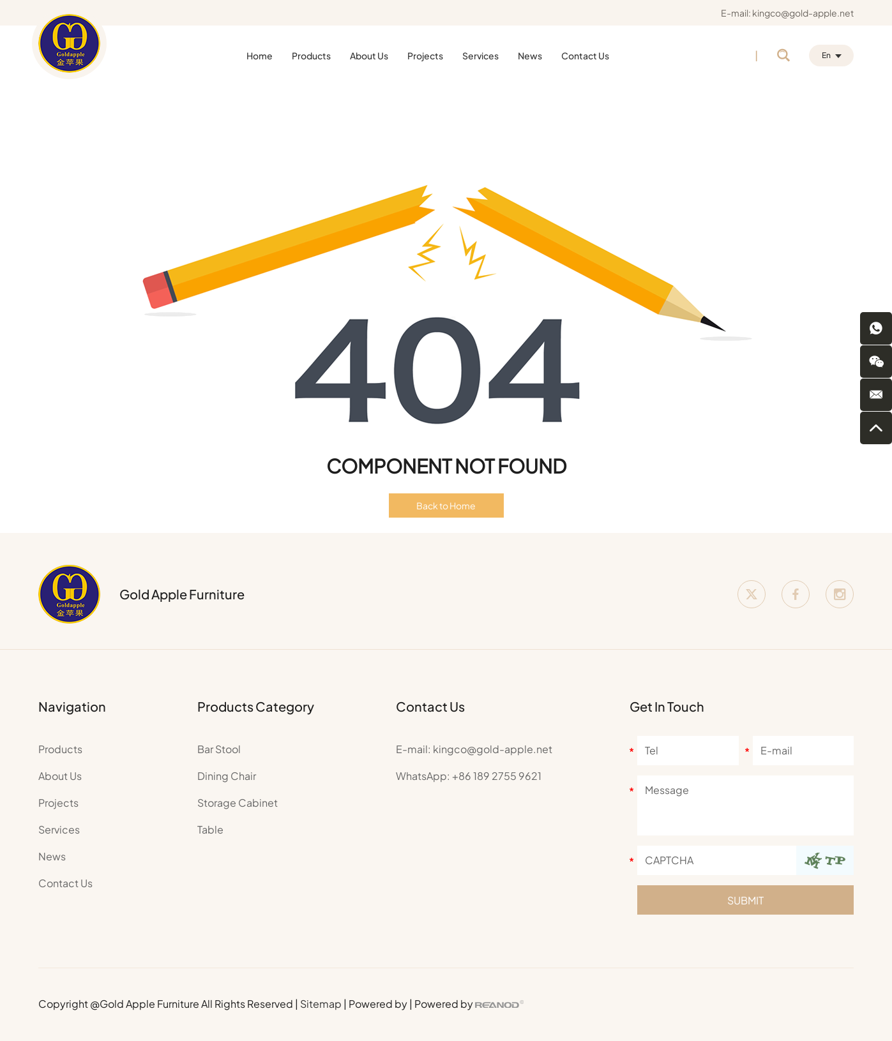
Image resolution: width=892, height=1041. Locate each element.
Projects (425, 55)
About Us (369, 55)
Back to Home (446, 505)
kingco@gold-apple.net (803, 13)
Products (311, 55)
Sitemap (321, 1003)
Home (259, 55)
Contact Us (585, 55)
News (530, 55)
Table (210, 829)
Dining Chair (226, 776)
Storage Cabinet (237, 802)
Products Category (255, 706)
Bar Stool (219, 749)
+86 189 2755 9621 (496, 776)
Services (480, 55)
